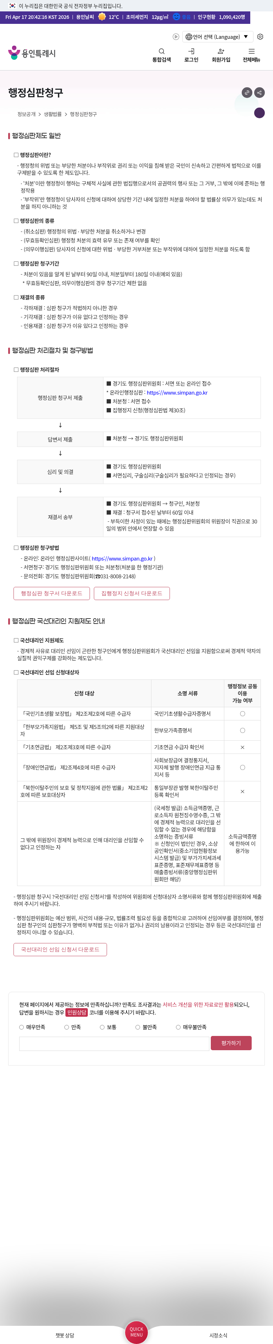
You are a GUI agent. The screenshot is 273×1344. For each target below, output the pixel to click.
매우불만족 (195, 1027)
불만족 (150, 1027)
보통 (112, 1027)
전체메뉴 (252, 60)
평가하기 (231, 1043)
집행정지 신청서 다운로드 (132, 593)
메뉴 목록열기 (259, 113)
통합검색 (161, 60)
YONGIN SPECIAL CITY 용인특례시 (31, 53)
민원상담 (76, 1012)
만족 (76, 1027)
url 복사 (247, 92)
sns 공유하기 (259, 92)
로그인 (191, 60)
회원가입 (221, 60)
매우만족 (35, 1027)
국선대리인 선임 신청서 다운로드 (60, 949)
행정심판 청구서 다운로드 (51, 593)
